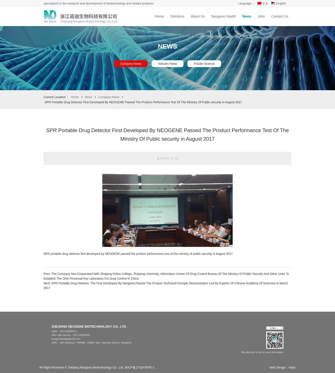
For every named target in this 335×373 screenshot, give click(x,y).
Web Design (277, 367)
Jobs (261, 16)
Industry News (167, 63)
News (246, 16)
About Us (198, 16)
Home (159, 16)
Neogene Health (223, 16)
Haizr (292, 367)
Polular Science (204, 63)
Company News (130, 63)
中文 (262, 3)
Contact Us (279, 16)
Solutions (177, 16)
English (278, 3)
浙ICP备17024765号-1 (139, 367)
